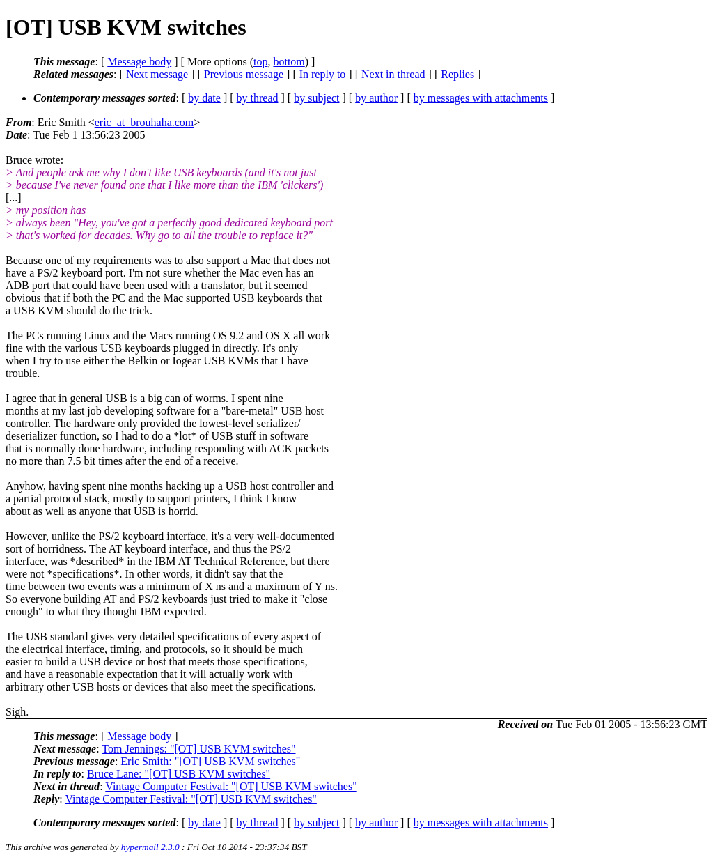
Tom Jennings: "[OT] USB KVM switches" (198, 749)
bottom (288, 62)
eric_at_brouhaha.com (144, 122)
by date (204, 98)
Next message (157, 74)
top (260, 62)
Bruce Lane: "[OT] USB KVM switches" (178, 774)
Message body (139, 62)
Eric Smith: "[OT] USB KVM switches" (210, 761)
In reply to (322, 74)
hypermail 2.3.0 (150, 847)
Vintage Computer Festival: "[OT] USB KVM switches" (230, 786)
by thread (258, 98)
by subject (316, 98)
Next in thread (393, 74)
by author (376, 98)
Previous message (243, 74)
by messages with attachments (481, 98)
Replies (457, 74)
